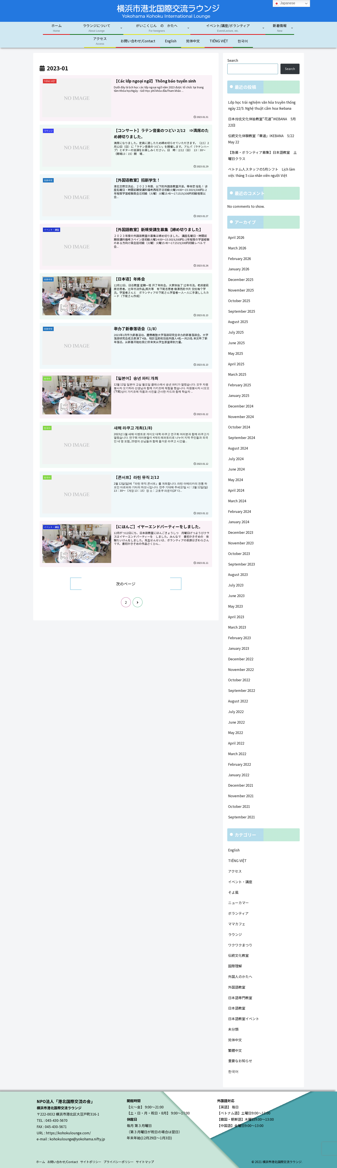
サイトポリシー (96, 1162)
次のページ (126, 583)
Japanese (284, 3)
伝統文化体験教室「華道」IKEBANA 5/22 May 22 (263, 138)
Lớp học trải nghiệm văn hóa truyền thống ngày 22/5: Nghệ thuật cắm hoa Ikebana (262, 105)
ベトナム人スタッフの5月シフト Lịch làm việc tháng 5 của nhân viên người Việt (261, 172)
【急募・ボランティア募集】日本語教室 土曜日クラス (262, 155)
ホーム (41, 1162)
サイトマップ (156, 1162)
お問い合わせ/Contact (66, 1162)
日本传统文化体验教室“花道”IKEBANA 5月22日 (262, 122)
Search (232, 60)
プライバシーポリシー (127, 1162)
